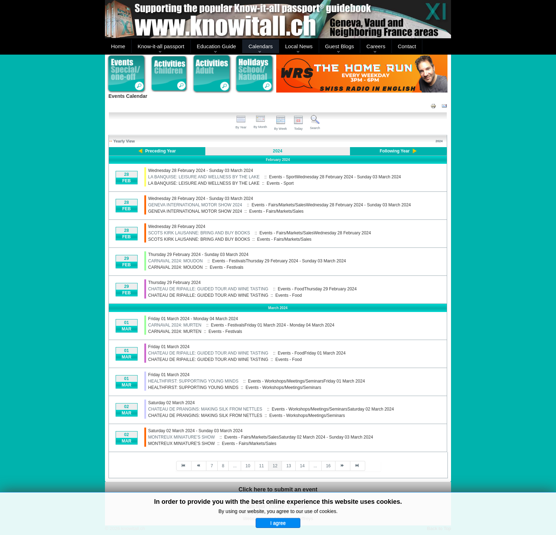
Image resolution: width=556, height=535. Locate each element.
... (235, 465)
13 (288, 465)
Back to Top (439, 528)
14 (302, 465)
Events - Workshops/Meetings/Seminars (283, 387)
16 (328, 465)
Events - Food (289, 295)
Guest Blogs (339, 46)
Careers (375, 46)
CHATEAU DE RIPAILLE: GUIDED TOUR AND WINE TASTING (208, 288)
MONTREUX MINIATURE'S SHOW (181, 437)
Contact (407, 46)
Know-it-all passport (161, 46)
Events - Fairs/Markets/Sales (276, 211)
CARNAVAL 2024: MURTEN (174, 325)
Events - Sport (280, 183)
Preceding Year (160, 151)
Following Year (395, 151)
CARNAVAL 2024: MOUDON (175, 260)
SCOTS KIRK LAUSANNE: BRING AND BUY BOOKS (199, 232)
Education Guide (216, 46)
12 (275, 465)
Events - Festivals (227, 267)
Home (118, 46)
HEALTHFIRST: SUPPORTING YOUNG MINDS (193, 381)
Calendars (261, 46)
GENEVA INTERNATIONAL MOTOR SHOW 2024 (195, 204)
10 (247, 465)
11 (261, 465)
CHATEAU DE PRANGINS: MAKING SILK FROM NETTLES (205, 409)
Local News (299, 46)
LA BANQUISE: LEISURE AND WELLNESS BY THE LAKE (204, 176)
